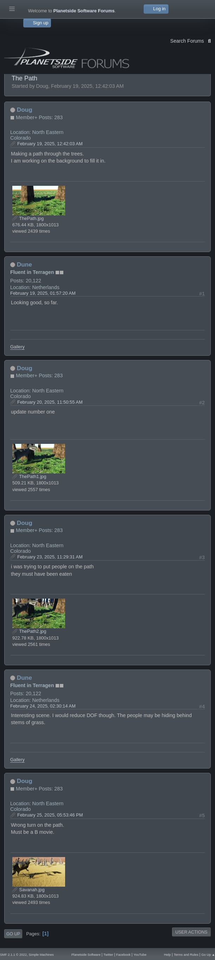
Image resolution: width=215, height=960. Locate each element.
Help (167, 954)
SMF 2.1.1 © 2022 (13, 954)
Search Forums (190, 40)
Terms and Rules (186, 954)
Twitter (108, 954)
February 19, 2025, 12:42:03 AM (50, 143)
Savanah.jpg (28, 889)
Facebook (123, 954)
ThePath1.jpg (29, 476)
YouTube (139, 954)
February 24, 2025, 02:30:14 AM (43, 706)
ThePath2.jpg (29, 631)
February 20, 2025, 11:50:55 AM (50, 402)
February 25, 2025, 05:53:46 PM (50, 815)
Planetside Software (86, 954)
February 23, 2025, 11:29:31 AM (50, 557)
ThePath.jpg (28, 218)
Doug (24, 109)
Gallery (17, 346)
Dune (24, 264)
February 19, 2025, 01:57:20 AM (43, 293)
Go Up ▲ (208, 954)
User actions (191, 932)
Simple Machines (41, 954)
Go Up (13, 933)
